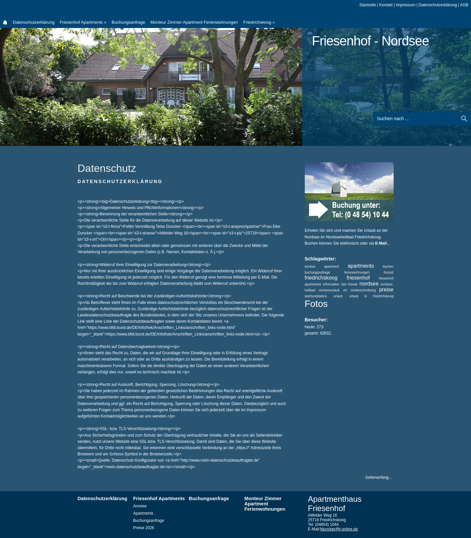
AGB (464, 5)
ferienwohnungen (357, 272)
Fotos (316, 304)
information (331, 284)
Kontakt (386, 5)
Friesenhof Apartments (83, 22)
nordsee (369, 283)
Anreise (140, 506)
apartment (331, 266)
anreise (310, 266)
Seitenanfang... (378, 477)
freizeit (388, 272)
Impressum (405, 5)
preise (386, 289)
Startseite (367, 5)
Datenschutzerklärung (33, 22)
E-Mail (381, 243)
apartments (361, 266)
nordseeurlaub (329, 290)
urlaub (338, 296)
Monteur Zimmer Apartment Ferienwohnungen (194, 22)
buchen (388, 266)
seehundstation (316, 296)
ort (345, 290)
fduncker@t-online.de (339, 529)
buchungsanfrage (317, 272)
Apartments (143, 513)
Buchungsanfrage (128, 22)
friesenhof (358, 278)
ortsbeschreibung (363, 290)
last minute (349, 284)
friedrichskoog (321, 278)
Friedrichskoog (259, 22)
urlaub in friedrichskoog (371, 296)
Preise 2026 (143, 527)
